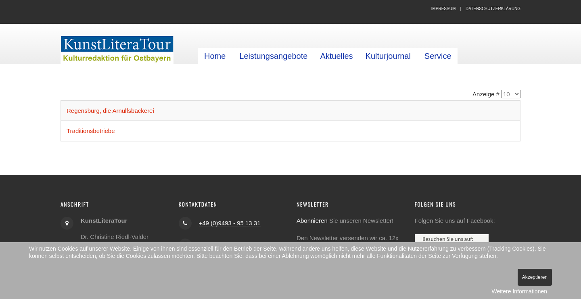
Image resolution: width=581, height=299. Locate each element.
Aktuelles (336, 56)
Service (437, 56)
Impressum (443, 8)
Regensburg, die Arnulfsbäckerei (110, 110)
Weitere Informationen (519, 291)
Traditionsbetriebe (91, 130)
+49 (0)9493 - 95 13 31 (230, 222)
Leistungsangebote (273, 56)
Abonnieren (312, 220)
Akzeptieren (535, 277)
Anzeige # (485, 94)
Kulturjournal (388, 56)
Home (215, 56)
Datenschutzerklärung (493, 8)
